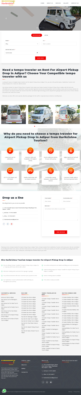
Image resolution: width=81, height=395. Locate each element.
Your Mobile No (68, 198)
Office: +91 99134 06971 (9, 216)
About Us (50, 3)
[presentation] (5, 114)
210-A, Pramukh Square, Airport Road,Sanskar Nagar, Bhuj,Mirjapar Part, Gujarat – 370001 (20, 208)
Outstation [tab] (36, 35)
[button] (6, 18)
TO (44, 40)
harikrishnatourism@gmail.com (11, 219)
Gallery (65, 3)
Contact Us (75, 3)
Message (47, 206)
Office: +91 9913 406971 (48, 374)
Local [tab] (46, 35)
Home (42, 3)
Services (58, 3)
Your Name (48, 198)
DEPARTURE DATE (10, 49)
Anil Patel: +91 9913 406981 (10, 212)
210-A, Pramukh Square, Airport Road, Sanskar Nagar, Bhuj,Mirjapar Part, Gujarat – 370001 (50, 366)
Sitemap (70, 391)
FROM (7, 40)
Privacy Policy (77, 391)
